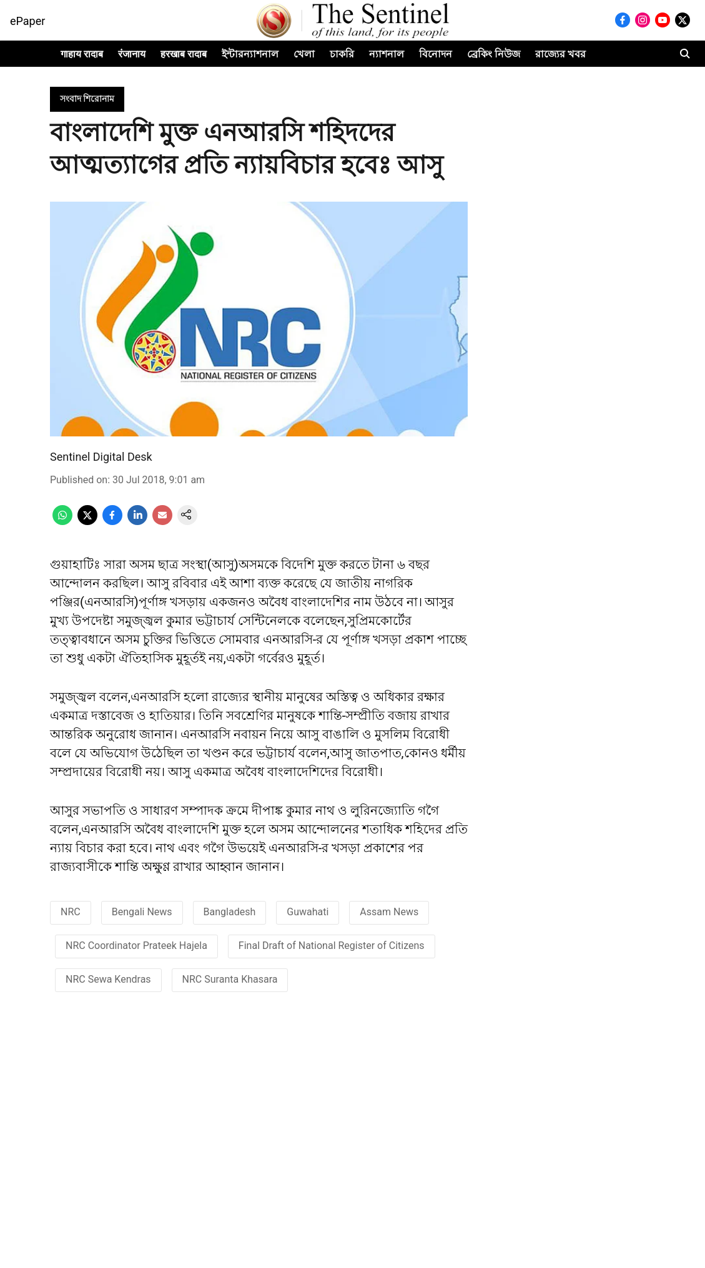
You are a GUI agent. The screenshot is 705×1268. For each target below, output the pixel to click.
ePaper (27, 20)
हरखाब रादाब (183, 54)
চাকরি (342, 54)
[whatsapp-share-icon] (62, 522)
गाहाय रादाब (82, 54)
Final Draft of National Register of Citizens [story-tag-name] (332, 945)
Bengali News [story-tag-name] (142, 912)
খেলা (304, 54)
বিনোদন (435, 54)
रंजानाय (131, 54)
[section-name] (87, 98)
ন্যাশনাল (386, 54)
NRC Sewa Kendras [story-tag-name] (108, 979)
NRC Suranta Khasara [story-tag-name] (230, 979)
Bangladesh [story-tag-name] (230, 912)
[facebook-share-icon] (112, 522)
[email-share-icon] (162, 522)
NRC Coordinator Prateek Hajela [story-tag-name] (136, 945)
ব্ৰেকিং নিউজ (493, 54)
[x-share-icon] (87, 522)
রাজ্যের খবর (560, 54)
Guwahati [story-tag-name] (307, 912)
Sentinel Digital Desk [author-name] (101, 456)
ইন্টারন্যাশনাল (250, 54)
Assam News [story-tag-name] (389, 912)
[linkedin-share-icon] (137, 522)
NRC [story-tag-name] (71, 912)
